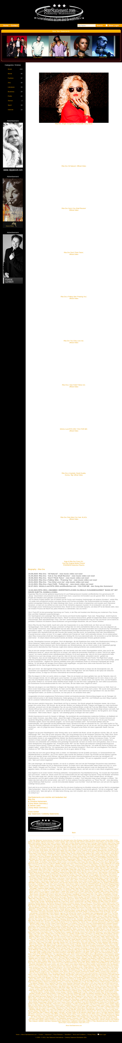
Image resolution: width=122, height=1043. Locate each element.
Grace (56, 916)
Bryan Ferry (73, 873)
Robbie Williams (95, 951)
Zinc (96, 910)
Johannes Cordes (89, 860)
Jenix (35, 900)
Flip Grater (88, 907)
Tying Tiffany (96, 859)
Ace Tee (111, 968)
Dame (117, 906)
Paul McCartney (70, 1011)
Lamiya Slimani (109, 945)
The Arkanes (76, 904)
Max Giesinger (109, 906)
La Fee (79, 850)
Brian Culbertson (102, 844)
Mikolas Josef (45, 989)
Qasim (100, 894)
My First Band (89, 910)
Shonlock (64, 849)
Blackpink (32, 1009)
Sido (41, 935)
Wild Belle (32, 882)
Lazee (106, 860)
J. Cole (94, 1021)
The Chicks (111, 1008)
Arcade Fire (81, 962)
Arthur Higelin (103, 873)
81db (35, 846)
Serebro (64, 868)
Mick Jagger (54, 1012)
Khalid (116, 965)
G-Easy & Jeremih (93, 948)
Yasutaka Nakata (60, 955)
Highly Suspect (102, 957)
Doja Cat (61, 906)
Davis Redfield (102, 857)
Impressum (48, 1034)
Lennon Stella (81, 1006)
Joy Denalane (109, 841)
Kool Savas (65, 1019)
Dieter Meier (100, 906)
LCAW (48, 957)
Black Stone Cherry (95, 941)
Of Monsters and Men (44, 871)
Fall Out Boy (60, 941)
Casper (66, 964)
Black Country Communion (105, 965)
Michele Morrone (81, 1011)
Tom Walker (63, 970)
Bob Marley (38, 1005)
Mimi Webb (54, 1014)
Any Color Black (72, 876)
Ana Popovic (99, 888)
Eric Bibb (100, 901)
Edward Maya (67, 846)
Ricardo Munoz (67, 856)
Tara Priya (71, 849)
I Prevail (88, 923)
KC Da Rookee (66, 894)
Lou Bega (110, 849)
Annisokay (84, 948)
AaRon (40, 944)
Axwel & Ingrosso (57, 945)
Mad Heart (79, 888)
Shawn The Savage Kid (82, 898)
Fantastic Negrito (56, 980)
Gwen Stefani (106, 938)
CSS (86, 885)
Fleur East (84, 942)
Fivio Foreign (81, 1014)
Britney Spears (37, 946)
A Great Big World (69, 911)
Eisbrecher (96, 863)
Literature (11, 87)
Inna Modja (51, 859)
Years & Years (55, 925)
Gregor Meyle (80, 910)
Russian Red (33, 916)
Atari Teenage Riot (37, 920)
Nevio (79, 847)
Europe (100, 925)
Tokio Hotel (84, 957)
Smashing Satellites (77, 920)
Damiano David (56, 1021)
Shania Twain (58, 1015)
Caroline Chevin (108, 878)
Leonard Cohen (105, 971)
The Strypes (66, 888)
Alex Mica (89, 862)
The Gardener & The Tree (42, 965)
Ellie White (71, 860)
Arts (9, 83)
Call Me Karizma (49, 990)
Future (54, 958)
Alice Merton (85, 983)
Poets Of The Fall (38, 954)
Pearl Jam (38, 1008)
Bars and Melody (112, 993)
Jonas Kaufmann (52, 986)
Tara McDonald (103, 865)
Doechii (79, 1019)
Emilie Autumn (63, 887)
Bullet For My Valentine (79, 1012)
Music (10, 69)
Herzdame (71, 903)
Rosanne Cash (100, 1009)
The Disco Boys (103, 862)
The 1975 (115, 941)
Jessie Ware (54, 872)
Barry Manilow (92, 844)
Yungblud (83, 999)
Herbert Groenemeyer (84, 938)
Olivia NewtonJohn (111, 856)
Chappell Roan (94, 1019)
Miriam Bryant (38, 872)
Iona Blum (100, 871)
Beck (52, 951)
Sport (10, 105)
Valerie (37, 860)
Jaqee (76, 879)
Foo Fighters (67, 961)
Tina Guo (101, 984)
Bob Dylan (115, 995)
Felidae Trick (41, 910)
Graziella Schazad (112, 923)
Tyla (43, 1016)
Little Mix (78, 944)
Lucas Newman (70, 944)
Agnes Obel (89, 894)
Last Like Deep (33, 885)
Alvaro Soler (37, 1016)
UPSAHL (38, 993)
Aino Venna (82, 882)
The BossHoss (78, 866)
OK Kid (81, 980)
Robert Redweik (114, 927)
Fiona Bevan (62, 907)
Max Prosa (116, 957)
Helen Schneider (74, 935)
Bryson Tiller (82, 970)
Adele (37, 945)
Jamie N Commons (49, 919)
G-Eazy (115, 914)
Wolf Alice (48, 1021)
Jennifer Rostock (47, 948)
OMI (108, 922)
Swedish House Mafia (66, 872)
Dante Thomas (71, 853)
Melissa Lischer (106, 907)
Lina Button (90, 856)
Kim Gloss (70, 863)
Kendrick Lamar (86, 939)
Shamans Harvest (56, 965)
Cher (95, 894)
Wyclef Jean (85, 922)
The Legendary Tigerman (100, 927)
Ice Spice (115, 1014)
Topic (38, 942)
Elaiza (104, 904)
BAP (105, 914)
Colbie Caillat (56, 920)
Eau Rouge (49, 910)
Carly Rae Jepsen (60, 933)
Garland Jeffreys (44, 892)
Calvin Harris (71, 925)
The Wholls (55, 977)
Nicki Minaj (113, 980)
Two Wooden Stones (52, 903)
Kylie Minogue (46, 977)
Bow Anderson (90, 1008)
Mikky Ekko (32, 898)
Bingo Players (97, 907)
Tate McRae (61, 1016)
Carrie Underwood (34, 995)
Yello (105, 1008)
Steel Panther (97, 903)
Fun (89, 871)
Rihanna (114, 930)
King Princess (76, 989)
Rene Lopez (88, 849)
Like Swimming (55, 898)
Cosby (110, 914)
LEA (91, 983)
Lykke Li (61, 981)
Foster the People (105, 911)
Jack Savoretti (63, 882)
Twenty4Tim (85, 1015)
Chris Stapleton (58, 1009)
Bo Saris (34, 906)
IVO (90, 903)
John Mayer (50, 960)
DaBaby (31, 1008)
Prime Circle (107, 890)
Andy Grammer (105, 853)
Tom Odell (46, 946)
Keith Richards (96, 938)
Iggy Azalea (113, 879)
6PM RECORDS (71, 1016)
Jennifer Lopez (105, 948)
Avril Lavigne (81, 987)
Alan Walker (47, 945)
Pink (43, 968)
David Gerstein (102, 843)
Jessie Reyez (105, 1005)
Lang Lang (49, 1009)
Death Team (87, 926)
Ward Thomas (91, 990)
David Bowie (99, 995)
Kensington (61, 884)
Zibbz (47, 882)
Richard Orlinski (73, 882)
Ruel (108, 979)
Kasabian (73, 958)
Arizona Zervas (33, 1006)
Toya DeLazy (44, 881)
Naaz (102, 961)
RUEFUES (100, 914)
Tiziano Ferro (57, 1003)
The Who (75, 1003)
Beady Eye (50, 996)
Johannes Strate (33, 862)
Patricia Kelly (78, 1005)
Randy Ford (87, 855)
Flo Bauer (47, 898)
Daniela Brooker (60, 859)
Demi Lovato (92, 936)
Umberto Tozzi (86, 850)
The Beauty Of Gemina (97, 946)
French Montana (101, 964)
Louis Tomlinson (34, 967)
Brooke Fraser (81, 853)
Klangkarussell (98, 913)
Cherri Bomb (112, 872)
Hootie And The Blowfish (107, 1002)
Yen (80, 876)
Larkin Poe (32, 942)
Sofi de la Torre (54, 908)
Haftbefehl (74, 1021)
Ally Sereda (54, 875)
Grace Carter (43, 967)
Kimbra (72, 843)
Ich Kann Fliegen (49, 865)
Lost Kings (77, 971)
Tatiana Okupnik (51, 860)
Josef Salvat (54, 922)
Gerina (101, 860)
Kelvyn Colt (83, 973)
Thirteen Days (49, 933)
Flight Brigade (114, 948)
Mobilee (58, 863)
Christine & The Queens (53, 926)
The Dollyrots (92, 879)
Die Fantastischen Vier (43, 973)
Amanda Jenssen (54, 881)
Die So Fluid (101, 898)
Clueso (112, 1005)
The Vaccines (61, 976)
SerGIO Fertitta (101, 919)
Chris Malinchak (43, 913)
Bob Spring (75, 932)
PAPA (79, 895)
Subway (94, 850)
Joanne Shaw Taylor (69, 996)
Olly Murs (36, 881)
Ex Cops (47, 923)
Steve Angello (64, 914)
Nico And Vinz (33, 919)
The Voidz (74, 976)
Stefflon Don (48, 954)
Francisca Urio (33, 849)
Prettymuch (55, 970)
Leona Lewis (96, 939)
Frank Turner (98, 997)
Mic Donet (64, 871)
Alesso (103, 929)
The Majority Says (87, 913)
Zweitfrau (57, 852)
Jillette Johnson (33, 892)
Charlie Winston (80, 925)
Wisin (77, 973)
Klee (30, 852)
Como (89, 882)
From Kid (69, 922)
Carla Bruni (114, 970)
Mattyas (44, 855)
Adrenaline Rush (64, 916)
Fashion (10, 78)
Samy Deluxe (52, 862)
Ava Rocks (64, 847)
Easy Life (31, 1005)
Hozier (40, 919)
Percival (114, 894)
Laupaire (68, 932)
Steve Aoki (106, 989)
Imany (31, 855)
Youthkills (39, 884)
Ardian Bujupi (55, 857)
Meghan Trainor (108, 944)
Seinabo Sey (66, 939)
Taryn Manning (103, 872)
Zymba (59, 1019)
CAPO (88, 1021)
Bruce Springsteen (59, 997)
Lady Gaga (85, 951)
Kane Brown (58, 996)
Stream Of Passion (87, 847)
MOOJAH (41, 846)
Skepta (110, 1016)
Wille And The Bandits (44, 900)
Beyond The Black (35, 925)
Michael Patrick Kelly (71, 962)
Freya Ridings (33, 999)
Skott (61, 977)
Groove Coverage (91, 843)
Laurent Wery (72, 868)
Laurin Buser (97, 904)
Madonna (69, 929)
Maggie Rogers (77, 992)
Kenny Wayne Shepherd (77, 964)
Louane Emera (84, 935)
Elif (87, 1006)
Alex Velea (57, 847)
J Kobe (94, 906)
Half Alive (69, 992)
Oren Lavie (53, 976)
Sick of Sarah (79, 849)
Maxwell (91, 989)
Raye (88, 1016)
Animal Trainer (79, 903)
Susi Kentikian (78, 977)
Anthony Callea (40, 882)
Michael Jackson (35, 971)
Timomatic (90, 868)
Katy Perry (37, 938)
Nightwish (54, 927)
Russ (61, 964)
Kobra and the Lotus (92, 873)
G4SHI (68, 976)
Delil (32, 987)
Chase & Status (72, 938)
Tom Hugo (43, 860)
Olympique (94, 925)
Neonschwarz (107, 925)
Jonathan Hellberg (49, 992)
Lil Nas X (40, 997)
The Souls (98, 942)
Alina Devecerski (112, 876)
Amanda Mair (59, 866)
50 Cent (99, 1011)
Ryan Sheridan (86, 887)
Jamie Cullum (107, 892)
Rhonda (47, 922)
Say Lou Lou (92, 895)
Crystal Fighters (55, 891)
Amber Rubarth (78, 855)
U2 (67, 933)
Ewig (47, 936)
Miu (61, 875)
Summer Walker (113, 1000)
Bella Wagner (101, 879)
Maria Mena (81, 1008)
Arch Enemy (104, 968)
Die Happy (88, 901)
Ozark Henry (65, 901)
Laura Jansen (112, 847)
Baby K (78, 884)
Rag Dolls (76, 890)
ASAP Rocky (33, 990)
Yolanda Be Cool (110, 863)
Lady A (79, 887)
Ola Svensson (104, 875)
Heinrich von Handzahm (65, 890)
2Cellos (36, 986)
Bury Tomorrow (104, 980)
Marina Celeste (105, 852)
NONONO (59, 888)
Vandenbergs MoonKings (52, 901)
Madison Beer (66, 1021)
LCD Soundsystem (35, 968)
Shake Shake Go (33, 927)
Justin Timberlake (76, 945)
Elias (52, 1005)
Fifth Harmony (109, 949)
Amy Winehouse (115, 1011)
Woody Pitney (59, 911)
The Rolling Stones (59, 932)
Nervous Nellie (56, 917)
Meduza (50, 1002)
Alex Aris (100, 977)
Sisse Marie (50, 866)
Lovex (88, 865)
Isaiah (63, 989)
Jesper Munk (72, 887)
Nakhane (48, 979)
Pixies (86, 903)
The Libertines (49, 939)
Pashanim (75, 1018)
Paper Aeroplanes (91, 900)
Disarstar (50, 1015)
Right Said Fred (113, 862)
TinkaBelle (95, 875)
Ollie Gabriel (61, 944)
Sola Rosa (40, 856)
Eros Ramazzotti (76, 936)
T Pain (80, 965)
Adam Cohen (91, 917)
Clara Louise (33, 976)
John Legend (94, 952)
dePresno (116, 962)
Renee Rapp (94, 1016)
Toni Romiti (58, 990)
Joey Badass (92, 958)
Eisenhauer (50, 911)
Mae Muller (46, 1005)
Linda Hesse (61, 878)
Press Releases (58, 1034)
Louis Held (59, 999)
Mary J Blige (100, 936)
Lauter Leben (69, 879)
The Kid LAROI (90, 1014)
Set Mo (72, 941)
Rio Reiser (32, 1014)
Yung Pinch (91, 992)
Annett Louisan (100, 840)
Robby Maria (107, 916)
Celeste (36, 1003)
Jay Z (30, 1012)
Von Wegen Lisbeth (63, 995)
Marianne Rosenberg (47, 841)
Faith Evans (88, 929)
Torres (79, 927)
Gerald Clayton (54, 892)
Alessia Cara (64, 942)
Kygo (42, 942)
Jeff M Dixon (63, 876)
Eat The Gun (69, 906)
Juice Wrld (85, 1002)
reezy (73, 1015)
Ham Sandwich (53, 907)
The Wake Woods (114, 974)
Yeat (80, 1022)
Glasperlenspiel (71, 859)
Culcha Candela (90, 964)
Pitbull (41, 949)
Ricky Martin (71, 951)
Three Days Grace (56, 973)
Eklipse (36, 887)
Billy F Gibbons (44, 1012)
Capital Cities (65, 891)
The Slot (103, 859)
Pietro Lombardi (95, 1005)
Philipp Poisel (46, 951)
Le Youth (44, 890)
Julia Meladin (40, 1018)
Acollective (62, 922)
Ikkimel (41, 1019)
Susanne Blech (80, 900)
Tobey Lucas (32, 933)
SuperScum (61, 929)
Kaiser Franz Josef (58, 962)
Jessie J (68, 885)
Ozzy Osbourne (60, 1006)
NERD (97, 971)
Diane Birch (32, 856)
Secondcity (42, 911)
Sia (56, 949)
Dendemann (77, 993)
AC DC (110, 962)
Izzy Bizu (61, 949)
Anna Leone (65, 980)
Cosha (47, 984)
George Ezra (108, 895)
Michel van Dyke (59, 910)
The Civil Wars (52, 890)
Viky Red (43, 866)
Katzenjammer (33, 871)
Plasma (100, 910)
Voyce (112, 984)
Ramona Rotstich (43, 878)
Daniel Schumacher (89, 888)
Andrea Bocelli (45, 938)
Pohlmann (31, 957)
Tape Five (97, 869)
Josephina (100, 890)
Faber (79, 958)
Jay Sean (74, 965)
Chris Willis (51, 855)
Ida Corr (111, 865)
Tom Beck (92, 840)
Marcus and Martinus (113, 986)
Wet (57, 984)
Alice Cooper (79, 917)
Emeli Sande (89, 878)
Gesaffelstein (107, 894)
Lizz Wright (96, 933)
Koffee (85, 992)
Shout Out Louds (97, 974)
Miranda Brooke (56, 856)
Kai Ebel (85, 840)
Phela (101, 930)
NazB (94, 919)
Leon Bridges (74, 980)
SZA (108, 964)
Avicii (49, 869)
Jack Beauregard (100, 856)
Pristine (77, 941)
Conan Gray (106, 997)
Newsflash (68, 1034)
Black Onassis (34, 894)
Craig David (86, 974)
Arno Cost (47, 863)
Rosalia (104, 1015)
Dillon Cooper (40, 923)
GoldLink (55, 987)
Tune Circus (81, 923)
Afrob (72, 954)
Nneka (53, 923)
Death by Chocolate (69, 875)
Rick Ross (91, 968)
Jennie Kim (114, 1018)
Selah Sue (44, 852)
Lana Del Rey (56, 869)
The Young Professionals (52, 873)
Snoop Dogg (88, 980)
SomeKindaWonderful (99, 923)
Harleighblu (75, 894)
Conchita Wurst (66, 920)
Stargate (84, 958)
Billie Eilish (82, 995)
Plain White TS (85, 857)
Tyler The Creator (94, 1018)
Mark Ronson (67, 990)
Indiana (46, 908)
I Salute (113, 977)
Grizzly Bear (106, 967)
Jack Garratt (40, 939)
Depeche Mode (113, 955)
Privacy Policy (91, 1034)
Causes (37, 989)
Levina (37, 957)
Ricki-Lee (115, 907)
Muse (35, 897)
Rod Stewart (58, 939)
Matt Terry (37, 979)
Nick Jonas (47, 964)
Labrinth (85, 997)
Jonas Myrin (32, 884)
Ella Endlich (34, 911)
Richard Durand (35, 875)
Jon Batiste (62, 1014)
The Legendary (57, 954)
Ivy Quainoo (46, 891)
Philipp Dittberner (89, 967)
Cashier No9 (113, 846)
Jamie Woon (114, 853)
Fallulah (99, 900)
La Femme (93, 898)
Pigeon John (65, 843)
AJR (49, 967)
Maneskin (111, 1012)
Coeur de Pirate (110, 929)
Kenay (110, 957)
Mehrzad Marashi (34, 907)
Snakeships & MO (97, 955)
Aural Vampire (61, 853)
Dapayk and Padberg (61, 895)
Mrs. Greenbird (78, 919)
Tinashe (39, 977)
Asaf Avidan (46, 872)
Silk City (73, 987)
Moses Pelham (75, 968)
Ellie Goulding (62, 927)
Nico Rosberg (78, 840)
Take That (54, 938)
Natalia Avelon (95, 961)
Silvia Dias (52, 850)
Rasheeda (110, 859)
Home (18, 1034)
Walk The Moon (42, 970)
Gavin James (64, 971)
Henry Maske (60, 850)
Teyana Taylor (81, 1009)
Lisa (29, 1019)
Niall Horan (80, 1000)
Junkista (84, 895)
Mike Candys (111, 866)
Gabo (118, 843)
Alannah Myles (64, 857)
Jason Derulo (55, 1011)
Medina (37, 866)
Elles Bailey (39, 964)
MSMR (115, 881)
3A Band (94, 901)
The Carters (40, 984)
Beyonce (86, 946)
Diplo (34, 997)
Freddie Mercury (45, 1000)
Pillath (87, 954)
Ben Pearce (50, 894)
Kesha (54, 964)
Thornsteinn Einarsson (59, 952)
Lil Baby (53, 1008)
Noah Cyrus (106, 960)
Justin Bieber (48, 935)
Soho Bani (35, 1019)
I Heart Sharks (106, 903)
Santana (109, 908)
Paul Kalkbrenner (96, 979)
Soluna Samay (79, 863)
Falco (34, 960)
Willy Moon (94, 865)
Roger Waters (86, 961)
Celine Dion (115, 981)
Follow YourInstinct (58, 879)
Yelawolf (84, 936)
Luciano (78, 1015)
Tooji (72, 865)
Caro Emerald (65, 873)
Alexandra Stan (102, 850)
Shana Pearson (110, 936)
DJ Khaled (42, 958)
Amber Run (107, 910)
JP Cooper (86, 1005)
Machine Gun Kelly (62, 1008)
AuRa (73, 973)
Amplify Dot (84, 884)
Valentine (32, 923)
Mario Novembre (43, 976)
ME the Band (104, 884)
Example (89, 908)
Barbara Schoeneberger (51, 981)
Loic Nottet (55, 930)
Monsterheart (102, 922)
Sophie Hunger (66, 904)
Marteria (114, 900)
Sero (46, 983)
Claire (63, 885)
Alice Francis (43, 869)
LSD (83, 986)
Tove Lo (83, 908)
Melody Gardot (40, 1009)
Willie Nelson (86, 979)
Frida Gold (73, 841)
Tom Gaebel (74, 916)
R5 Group (71, 898)
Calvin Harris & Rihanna (75, 946)
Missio (30, 997)
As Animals (73, 914)
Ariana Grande (62, 938)
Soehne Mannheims (72, 878)
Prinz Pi (31, 965)
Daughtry (41, 983)
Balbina (107, 961)
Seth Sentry (40, 933)
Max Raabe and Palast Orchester (94, 920)
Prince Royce (46, 980)
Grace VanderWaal (54, 974)
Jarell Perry (37, 891)
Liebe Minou (114, 852)
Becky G (95, 980)
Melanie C (44, 955)
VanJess (58, 983)
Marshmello (77, 983)
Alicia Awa (36, 1012)
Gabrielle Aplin (114, 882)
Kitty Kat (43, 843)
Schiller (109, 939)
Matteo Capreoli (34, 935)
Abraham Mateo (42, 974)
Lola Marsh (78, 1002)
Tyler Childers (115, 997)
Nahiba (97, 868)
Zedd (84, 990)
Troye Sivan (93, 935)
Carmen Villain (111, 885)
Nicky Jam (55, 979)
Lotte (59, 958)
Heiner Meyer (100, 841)
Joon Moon (58, 968)
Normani (70, 993)
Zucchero (107, 946)
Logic (95, 996)
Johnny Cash (90, 995)
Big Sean (50, 955)
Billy (55, 944)
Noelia (40, 863)
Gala (98, 897)
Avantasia (98, 993)
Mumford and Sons (102, 1021)
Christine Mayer (56, 844)
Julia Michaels (90, 1009)
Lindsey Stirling (102, 926)
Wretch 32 (70, 919)
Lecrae (35, 974)
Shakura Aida (46, 844)
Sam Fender (101, 999)
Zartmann (73, 1019)
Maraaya (63, 919)
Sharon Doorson (92, 872)
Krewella (31, 890)
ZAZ (45, 884)
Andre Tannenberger (56, 846)
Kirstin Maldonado (41, 962)
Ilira (80, 986)
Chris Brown (114, 967)
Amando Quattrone (86, 904)
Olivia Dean (82, 1021)
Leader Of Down (62, 993)
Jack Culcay (111, 843)
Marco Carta (88, 863)
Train (49, 962)
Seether (81, 916)
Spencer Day (83, 844)
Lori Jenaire (96, 849)
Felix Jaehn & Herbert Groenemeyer (93, 945)
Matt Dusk (75, 844)
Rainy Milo (55, 876)
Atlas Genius (113, 891)
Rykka (95, 881)
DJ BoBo (99, 944)
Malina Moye (65, 852)
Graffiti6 (115, 871)
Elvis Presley (92, 965)
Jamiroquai (79, 955)
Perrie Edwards (49, 1018)
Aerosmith (106, 1011)
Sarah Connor (80, 930)
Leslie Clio (83, 872)
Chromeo (104, 849)
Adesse (52, 984)
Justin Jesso (62, 984)
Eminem (105, 974)
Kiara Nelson (93, 1006)
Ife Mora (82, 894)
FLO (87, 1022)
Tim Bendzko (43, 862)
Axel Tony (81, 869)
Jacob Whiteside (33, 949)
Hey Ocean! (62, 897)
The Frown (114, 888)
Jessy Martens (50, 968)
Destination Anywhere (88, 876)
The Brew (64, 898)
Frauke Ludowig (59, 841)
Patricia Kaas (73, 895)
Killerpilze (105, 942)
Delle (41, 945)
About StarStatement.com (29, 1034)
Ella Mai (73, 1009)
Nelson (82, 890)
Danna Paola (73, 1008)
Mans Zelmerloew (65, 930)
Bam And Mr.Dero (40, 917)
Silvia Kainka (36, 843)
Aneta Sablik (71, 907)
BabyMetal (63, 1018)
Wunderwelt (114, 964)
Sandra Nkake (48, 879)
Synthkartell (44, 907)
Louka (106, 955)
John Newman (111, 904)
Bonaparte (48, 856)
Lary (52, 916)
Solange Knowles (46, 952)
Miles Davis (107, 995)
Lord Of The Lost (37, 865)
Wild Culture (98, 989)
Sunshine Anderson (46, 847)
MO (53, 900)
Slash (31, 846)
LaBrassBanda (98, 954)
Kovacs (100, 916)
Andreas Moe (45, 929)
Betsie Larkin (60, 855)
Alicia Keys (66, 945)
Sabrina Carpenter (51, 1016)
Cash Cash (115, 903)
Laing (86, 916)
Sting (38, 952)
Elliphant (87, 890)
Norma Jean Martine (84, 949)
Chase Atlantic (109, 990)
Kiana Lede (70, 1002)
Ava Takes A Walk (70, 850)
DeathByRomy (69, 1005)
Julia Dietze (52, 849)
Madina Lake (90, 853)
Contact (40, 1034)
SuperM (73, 1000)
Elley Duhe (62, 987)
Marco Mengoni (107, 881)
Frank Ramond (41, 853)
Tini (48, 1011)
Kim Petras (97, 1015)
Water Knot (100, 895)
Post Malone (33, 983)
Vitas (67, 841)
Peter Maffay (93, 957)
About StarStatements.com (74, 1025)
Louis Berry (85, 952)
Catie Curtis (37, 855)
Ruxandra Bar (82, 856)
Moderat (84, 944)
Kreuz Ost (115, 892)
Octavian (40, 990)
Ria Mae (71, 974)
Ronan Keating (106, 941)
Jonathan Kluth (79, 901)
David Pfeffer (114, 922)
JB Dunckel (103, 976)
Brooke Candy (66, 948)
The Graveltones (114, 897)
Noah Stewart (72, 871)
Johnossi (37, 890)
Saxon (43, 979)
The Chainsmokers (74, 942)
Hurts (50, 932)
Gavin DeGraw (69, 949)
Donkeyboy (67, 865)
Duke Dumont (80, 907)
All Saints (91, 942)
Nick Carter (50, 843)
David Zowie (115, 932)
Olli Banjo (59, 961)
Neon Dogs (73, 881)
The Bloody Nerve (52, 897)
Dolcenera (32, 876)
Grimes (80, 881)
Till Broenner (88, 919)
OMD (49, 970)
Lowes (107, 984)
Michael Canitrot (45, 875)
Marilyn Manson (94, 1002)
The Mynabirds (81, 868)
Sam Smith (79, 911)
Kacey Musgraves (72, 1022)
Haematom (114, 971)
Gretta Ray (100, 958)
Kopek (49, 917)
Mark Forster (33, 944)
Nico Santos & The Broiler (63, 960)
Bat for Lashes (108, 871)
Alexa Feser (76, 922)
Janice (71, 971)
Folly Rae (68, 981)
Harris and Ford (33, 863)
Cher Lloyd (57, 1002)
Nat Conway (67, 973)
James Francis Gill (106, 917)
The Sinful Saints (87, 927)
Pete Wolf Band (72, 970)
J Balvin (41, 1003)
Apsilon (69, 1018)
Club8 (82, 891)
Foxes (95, 908)
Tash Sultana (74, 986)
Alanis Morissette (41, 996)
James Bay (56, 935)
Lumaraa (103, 939)
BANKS (108, 898)
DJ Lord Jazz (37, 868)
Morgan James (71, 927)
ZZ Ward (107, 888)
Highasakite (31, 908)
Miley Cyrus (51, 961)
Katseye (35, 1021)
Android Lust (113, 860)
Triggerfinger (56, 871)
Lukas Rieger (37, 951)
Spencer (31, 917)
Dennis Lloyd (45, 995)
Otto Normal (50, 904)
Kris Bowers (112, 901)
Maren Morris (109, 992)
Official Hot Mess (101, 866)
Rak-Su (104, 993)
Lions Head (107, 932)
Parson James (68, 977)
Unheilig (115, 917)
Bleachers (32, 980)
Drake (67, 941)
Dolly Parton (74, 995)
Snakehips (114, 979)
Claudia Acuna (43, 849)
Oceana (71, 866)
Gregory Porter (74, 891)
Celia (101, 863)
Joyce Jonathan (35, 847)
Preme (97, 981)
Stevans (115, 933)
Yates (86, 941)
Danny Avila (113, 989)
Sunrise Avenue (47, 840)
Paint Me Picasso (69, 900)
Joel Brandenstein (86, 960)
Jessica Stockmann (88, 846)
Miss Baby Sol (33, 859)
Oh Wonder (48, 1003)
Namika (71, 933)
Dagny (117, 1003)
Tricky (104, 885)
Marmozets (87, 906)
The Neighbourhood (84, 976)
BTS (84, 1022)
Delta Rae (92, 932)
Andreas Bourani (112, 857)
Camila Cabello (76, 961)
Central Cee (39, 1015)
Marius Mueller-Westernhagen (38, 1002)
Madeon (94, 926)
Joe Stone (89, 933)
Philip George (46, 925)
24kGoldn (61, 1012)
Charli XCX (107, 913)
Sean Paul (36, 1000)
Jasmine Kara (89, 869)
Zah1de (102, 1019)
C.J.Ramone (93, 922)
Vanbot (94, 890)
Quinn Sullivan (41, 960)
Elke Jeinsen (81, 841)
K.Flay (60, 1000)
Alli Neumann (111, 1015)
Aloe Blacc (40, 898)
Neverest (50, 852)
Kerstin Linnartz (77, 846)
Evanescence (85, 971)
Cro (117, 1008)
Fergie (113, 946)
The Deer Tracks (52, 884)
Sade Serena (54, 882)
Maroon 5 (78, 952)
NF (95, 1011)
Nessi (72, 901)
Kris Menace (47, 876)
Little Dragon (75, 960)
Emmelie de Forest (77, 885)
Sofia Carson (103, 1016)
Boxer (80, 926)
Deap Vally (79, 875)
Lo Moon (107, 970)
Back (74, 833)
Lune (56, 1018)
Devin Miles (109, 840)
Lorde (47, 885)
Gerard (30, 872)
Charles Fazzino (62, 860)
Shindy (91, 997)
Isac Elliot (87, 897)
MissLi (59, 849)
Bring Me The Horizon (92, 986)
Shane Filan (88, 891)
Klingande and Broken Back (43, 987)
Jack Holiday (34, 869)
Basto (70, 855)
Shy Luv (72, 955)
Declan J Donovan (108, 987)
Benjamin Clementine (94, 885)
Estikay (117, 954)
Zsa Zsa (102, 1018)
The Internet (84, 984)
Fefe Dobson (42, 897)
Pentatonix (58, 904)
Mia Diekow (52, 878)
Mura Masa (75, 999)
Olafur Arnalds (88, 881)
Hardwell (63, 925)
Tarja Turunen (33, 857)
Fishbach (107, 977)
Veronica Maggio (75, 857)
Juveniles (95, 887)
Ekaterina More (113, 844)
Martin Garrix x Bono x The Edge (97, 1012)
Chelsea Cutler (59, 1005)
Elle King (48, 958)
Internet (10, 110)
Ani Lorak (36, 850)
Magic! (68, 987)
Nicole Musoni (70, 884)
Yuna (59, 868)
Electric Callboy (71, 1014)
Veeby (31, 895)
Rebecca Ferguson (60, 951)
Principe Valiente (86, 859)
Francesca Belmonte (45, 930)
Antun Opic (58, 894)
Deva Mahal (70, 979)
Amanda (43, 957)
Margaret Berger (113, 884)
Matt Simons (109, 920)
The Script (84, 968)
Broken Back (100, 992)
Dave (67, 955)
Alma (91, 954)
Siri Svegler (96, 891)
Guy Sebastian (54, 971)
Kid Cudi (62, 1011)
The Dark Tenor (75, 908)
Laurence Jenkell (80, 865)
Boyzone (70, 897)
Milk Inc (95, 862)
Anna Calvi (115, 910)
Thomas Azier (83, 879)
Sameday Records (109, 958)
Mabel (117, 1005)
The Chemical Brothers (106, 952)
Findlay (113, 938)
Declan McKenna (57, 967)
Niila (102, 933)
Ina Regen (99, 987)
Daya (102, 949)
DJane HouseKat (89, 866)
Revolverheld (103, 973)
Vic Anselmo (36, 852)
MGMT (92, 971)
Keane (65, 999)
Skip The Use (87, 875)
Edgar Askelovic (47, 868)
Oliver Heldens (55, 914)
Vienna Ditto (104, 897)
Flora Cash (84, 989)
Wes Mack (42, 894)
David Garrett (111, 935)
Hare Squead (67, 965)
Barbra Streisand (55, 989)
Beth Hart (76, 872)
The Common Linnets (63, 936)
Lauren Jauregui (61, 992)
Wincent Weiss (51, 993)
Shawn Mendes (76, 939)
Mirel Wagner (93, 916)
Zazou (66, 866)
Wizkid (85, 965)
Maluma (38, 980)
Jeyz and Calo (93, 984)
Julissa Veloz (58, 865)
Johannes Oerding (61, 946)
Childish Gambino (105, 981)
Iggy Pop (54, 1000)
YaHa (96, 860)
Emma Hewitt (105, 869)
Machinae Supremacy (100, 847)
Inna (107, 846)
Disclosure (99, 932)
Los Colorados (72, 862)
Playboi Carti (109, 1019)
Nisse (82, 941)
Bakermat (116, 996)
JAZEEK (41, 1021)
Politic (10, 96)
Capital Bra (52, 983)
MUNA (68, 997)
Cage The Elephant (88, 993)
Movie (10, 74)
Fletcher (52, 999)
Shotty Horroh (90, 987)
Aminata (96, 930)
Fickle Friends (80, 954)
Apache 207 (45, 1008)
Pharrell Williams (102, 962)
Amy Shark (90, 981)
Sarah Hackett (39, 873)
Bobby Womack (82, 871)
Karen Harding (41, 926)
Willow (117, 1012)
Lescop (63, 892)
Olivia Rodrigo (81, 1016)
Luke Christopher (109, 954)
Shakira (44, 961)
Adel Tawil (74, 997)
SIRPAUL (112, 887)
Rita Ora (89, 996)
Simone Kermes (112, 850)
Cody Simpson (49, 895)
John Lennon (99, 1008)
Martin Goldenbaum (44, 916)
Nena (31, 881)
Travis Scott (42, 986)
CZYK (80, 997)
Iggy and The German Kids (68, 913)
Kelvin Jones (102, 935)
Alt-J (108, 879)
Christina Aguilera (37, 981)
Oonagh (42, 901)
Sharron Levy (111, 919)
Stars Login (102, 1034)
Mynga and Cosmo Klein (36, 922)
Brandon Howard (80, 843)
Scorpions (94, 857)
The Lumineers (75, 948)
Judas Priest (78, 974)
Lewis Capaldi (109, 1003)
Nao (34, 984)
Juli (85, 917)
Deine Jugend (43, 859)
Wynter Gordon (62, 862)
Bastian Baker (99, 878)
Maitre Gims (95, 976)
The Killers (101, 1006)
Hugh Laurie (78, 892)
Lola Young (85, 1019)
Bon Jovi (51, 949)
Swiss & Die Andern (62, 923)
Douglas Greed (78, 906)
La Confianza (73, 923)
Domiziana (31, 1015)
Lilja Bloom (39, 908)
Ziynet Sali (105, 855)
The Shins (98, 967)
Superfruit (32, 964)
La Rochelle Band (93, 911)
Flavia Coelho (38, 879)
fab (67, 974)
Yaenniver (39, 1014)
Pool (29, 929)
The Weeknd (64, 935)
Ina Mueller (37, 841)
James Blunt (69, 892)
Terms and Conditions (79, 1034)
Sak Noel (72, 852)
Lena (47, 971)
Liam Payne (93, 1003)
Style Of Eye (59, 900)
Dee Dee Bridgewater (68, 917)
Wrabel (93, 962)
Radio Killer (73, 869)
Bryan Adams (108, 933)
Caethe (97, 853)
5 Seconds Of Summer (41, 941)
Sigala (38, 955)
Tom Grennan (67, 967)
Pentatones (65, 926)
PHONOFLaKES (94, 884)
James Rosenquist (44, 857)
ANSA (85, 911)
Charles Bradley (78, 897)
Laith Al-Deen (95, 949)
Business (11, 92)
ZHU (48, 914)
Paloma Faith (34, 901)
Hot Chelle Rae (103, 887)
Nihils (98, 917)
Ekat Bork (116, 908)
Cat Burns (53, 1019)
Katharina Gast (51, 853)
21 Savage (78, 979)
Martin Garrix (87, 955)
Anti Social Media (44, 927)
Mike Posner (57, 948)
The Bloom (54, 957)
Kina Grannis (102, 908)
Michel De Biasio (70, 910)
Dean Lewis (53, 995)
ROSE (108, 1018)
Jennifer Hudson (97, 960)
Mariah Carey (112, 973)
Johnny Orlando (71, 1006)
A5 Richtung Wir (100, 846)
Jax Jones (67, 1009)
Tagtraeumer (36, 929)
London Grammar (88, 892)
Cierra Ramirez (112, 873)
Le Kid (100, 881)
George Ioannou (65, 908)
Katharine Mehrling (35, 844)
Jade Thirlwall (83, 1018)
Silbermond (37, 948)
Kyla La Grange (82, 914)
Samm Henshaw (68, 983)
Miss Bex (115, 916)
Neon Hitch (81, 873)
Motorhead (32, 904)
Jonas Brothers (48, 997)
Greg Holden (44, 932)
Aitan (66, 855)
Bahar (73, 888)
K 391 (84, 981)
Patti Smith (31, 996)
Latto (91, 1015)
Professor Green (77, 990)
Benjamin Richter (77, 967)
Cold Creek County (33, 932)
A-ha (45, 1015)
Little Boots (113, 869)
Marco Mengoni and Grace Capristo (69, 957)
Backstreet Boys (77, 981)
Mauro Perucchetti (112, 868)
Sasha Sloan (100, 990)
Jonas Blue (56, 942)
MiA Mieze (97, 929)
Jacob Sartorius (92, 973)
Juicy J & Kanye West (107, 951)
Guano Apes (32, 853)
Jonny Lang (66, 968)
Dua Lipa (103, 986)
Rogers (97, 968)
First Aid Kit (100, 970)
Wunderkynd (53, 929)
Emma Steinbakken (90, 1000)
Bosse (44, 993)
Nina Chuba (99, 1014)
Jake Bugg (39, 876)
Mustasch (63, 979)
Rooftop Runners (40, 903)
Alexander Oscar (102, 1000)
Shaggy (100, 996)
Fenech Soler (92, 914)
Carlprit (93, 897)
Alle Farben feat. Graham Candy (48, 906)
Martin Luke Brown (78, 929)
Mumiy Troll (53, 936)
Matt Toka (103, 868)
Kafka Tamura (74, 926)
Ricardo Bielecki (41, 904)
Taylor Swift (89, 930)
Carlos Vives (54, 887)
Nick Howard (113, 875)
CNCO (104, 979)
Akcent (53, 863)
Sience (10, 101)
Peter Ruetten (90, 852)
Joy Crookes (46, 1014)
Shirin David (108, 1014)
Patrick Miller (65, 869)
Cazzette (116, 920)
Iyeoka (79, 913)
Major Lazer (66, 954)
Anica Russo (43, 1006)
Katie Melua (70, 952)
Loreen (93, 871)
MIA (76, 949)
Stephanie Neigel (43, 888)
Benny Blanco (110, 999)
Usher (46, 949)
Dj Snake (90, 1011)
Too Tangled (104, 882)
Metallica (78, 951)
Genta (47, 846)
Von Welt (32, 955)
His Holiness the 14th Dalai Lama (63, 840)
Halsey (63, 1002)
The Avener (47, 920)
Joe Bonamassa (41, 914)
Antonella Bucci (90, 841)
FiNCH (47, 1019)
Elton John (52, 941)
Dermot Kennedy (92, 999)
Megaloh (52, 888)
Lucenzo (57, 843)
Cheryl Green (84, 932)
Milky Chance (105, 891)
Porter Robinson (54, 913)
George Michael (84, 1003)
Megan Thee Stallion (40, 1011)
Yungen (43, 971)
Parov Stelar (81, 862)
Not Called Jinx (66, 844)
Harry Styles (37, 961)
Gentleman (101, 1003)
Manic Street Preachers (90, 977)
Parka (106, 901)
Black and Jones (101, 876)
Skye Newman (113, 1021)
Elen (69, 999)
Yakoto (98, 852)
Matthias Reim (33, 958)
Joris (95, 983)
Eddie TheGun (65, 881)
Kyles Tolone (65, 958)
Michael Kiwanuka (43, 999)
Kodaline (41, 885)
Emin (87, 925)
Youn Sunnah (72, 847)
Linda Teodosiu (80, 852)
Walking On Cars (81, 996)
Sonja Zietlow (44, 850)
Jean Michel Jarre (64, 986)
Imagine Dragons (113, 926)
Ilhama (75, 856)
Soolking (107, 1006)
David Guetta (107, 900)
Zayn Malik (48, 942)
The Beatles (66, 1000)
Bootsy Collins (91, 970)
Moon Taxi (32, 973)
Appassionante (96, 855)
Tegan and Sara (47, 944)
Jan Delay (68, 1012)
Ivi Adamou (79, 860)
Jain (58, 964)
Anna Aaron (63, 903)
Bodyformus (51, 1006)
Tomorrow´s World (55, 885)
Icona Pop (82, 878)
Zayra (78, 859)
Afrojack (63, 863)
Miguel (63, 974)
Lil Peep (68, 989)
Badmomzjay (115, 1006)
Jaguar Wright (113, 855)
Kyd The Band (107, 996)
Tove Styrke (107, 930)
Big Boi (88, 962)
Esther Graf (66, 1015)
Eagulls (53, 946)
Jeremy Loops (110, 1009)
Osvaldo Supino (80, 933)
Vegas (57, 919)
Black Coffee (92, 944)
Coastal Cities (96, 882)
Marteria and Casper (73, 984)
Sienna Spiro (62, 1022)
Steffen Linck (32, 910)
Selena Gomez (40, 936)
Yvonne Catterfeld (39, 895)
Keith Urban (98, 892)
